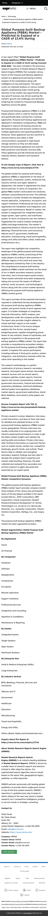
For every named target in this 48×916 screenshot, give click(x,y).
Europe (3, 904)
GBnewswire (20, 901)
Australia (39, 904)
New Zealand (25, 907)
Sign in (18, 878)
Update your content (11, 883)
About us (7, 866)
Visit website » (9, 852)
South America (15, 904)
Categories (17, 3)
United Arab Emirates (15, 907)
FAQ (27, 878)
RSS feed (42, 883)
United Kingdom (34, 907)
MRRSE (9, 44)
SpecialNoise (27, 913)
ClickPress (13, 901)
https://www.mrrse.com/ (21, 832)
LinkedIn (25, 895)
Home (3, 16)
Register (7, 878)
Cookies (35, 866)
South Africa (43, 907)
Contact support (11, 890)
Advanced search (28, 883)
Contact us (17, 866)
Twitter (27, 890)
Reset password (39, 878)
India (7, 907)
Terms (43, 866)
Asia (45, 901)
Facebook (40, 890)
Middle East (8, 904)
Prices (4, 3)
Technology (12, 16)
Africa (41, 901)
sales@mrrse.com (15, 829)
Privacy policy (24, 871)
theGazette (26, 901)
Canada (44, 904)
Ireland (3, 907)
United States (23, 904)
